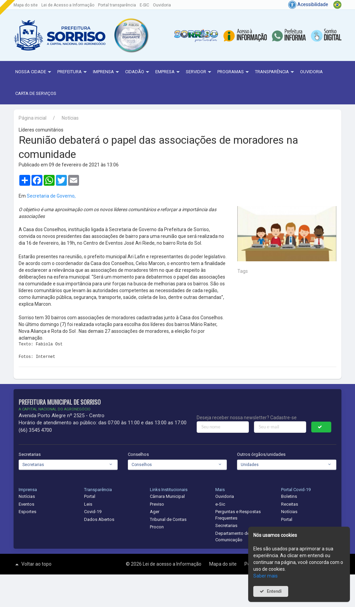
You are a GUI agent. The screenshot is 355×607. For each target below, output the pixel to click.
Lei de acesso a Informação (172, 564)
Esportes (27, 511)
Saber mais (265, 576)
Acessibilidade (308, 4)
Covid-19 (92, 511)
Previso (157, 504)
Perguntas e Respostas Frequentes (238, 515)
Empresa (168, 72)
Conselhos (138, 454)
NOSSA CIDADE (34, 72)
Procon (157, 526)
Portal (89, 496)
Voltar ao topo (33, 564)
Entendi (274, 591)
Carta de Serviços (35, 93)
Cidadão (138, 72)
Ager (154, 511)
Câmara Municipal (167, 496)
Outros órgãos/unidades (261, 454)
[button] (131, 35)
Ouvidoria (162, 5)
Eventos (26, 504)
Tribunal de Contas (168, 519)
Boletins (289, 496)
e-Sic (220, 504)
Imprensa (107, 72)
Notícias (70, 118)
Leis (88, 504)
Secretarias (30, 454)
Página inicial (32, 118)
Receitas (289, 504)
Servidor (199, 72)
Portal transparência (117, 5)
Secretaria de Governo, (51, 196)
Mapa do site (26, 5)
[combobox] (68, 465)
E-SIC (144, 5)
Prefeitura (72, 72)
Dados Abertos (99, 519)
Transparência (275, 72)
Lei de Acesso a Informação (67, 5)
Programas (234, 72)
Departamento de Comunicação (232, 536)
